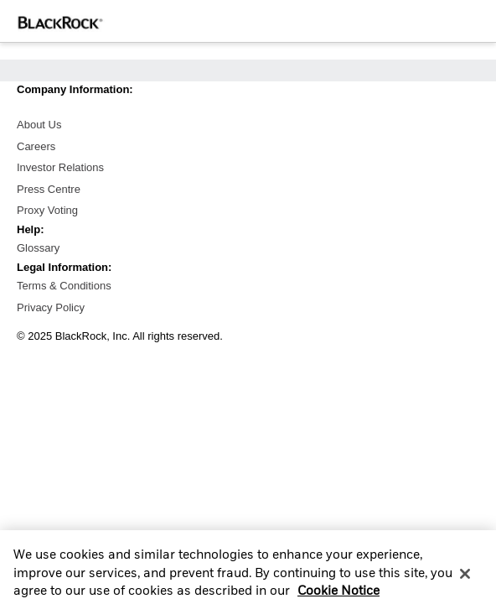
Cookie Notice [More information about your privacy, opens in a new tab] (338, 597)
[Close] (465, 579)
